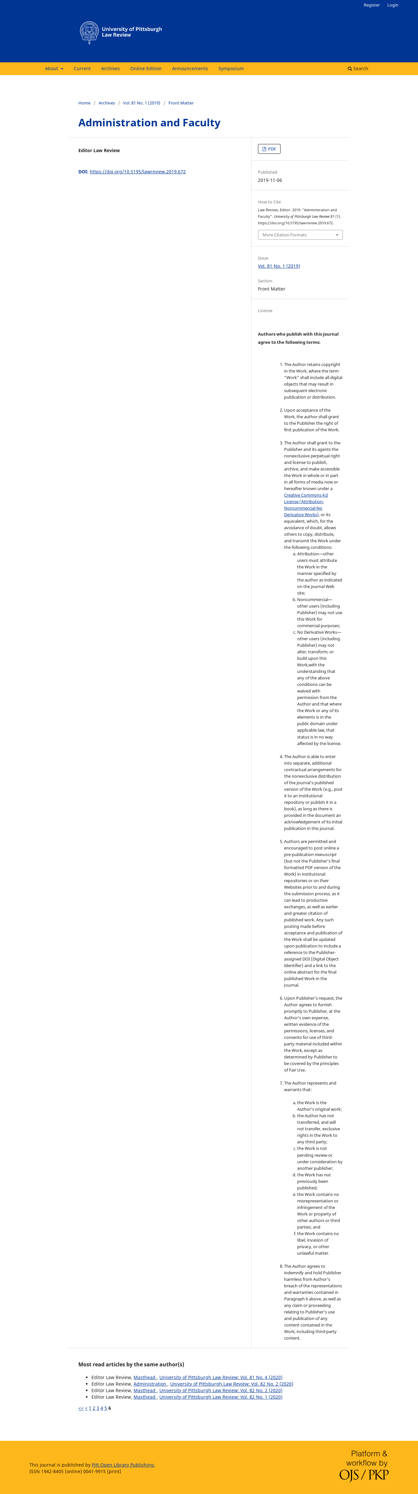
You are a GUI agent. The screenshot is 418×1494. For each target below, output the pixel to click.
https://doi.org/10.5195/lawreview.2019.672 (138, 171)
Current (82, 68)
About (52, 68)
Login (392, 5)
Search (358, 68)
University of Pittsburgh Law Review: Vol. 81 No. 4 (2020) (220, 1377)
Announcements (190, 68)
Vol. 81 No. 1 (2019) (141, 103)
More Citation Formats (285, 235)
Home (84, 103)
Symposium (231, 68)
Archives (110, 68)
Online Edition (146, 68)
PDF (271, 149)
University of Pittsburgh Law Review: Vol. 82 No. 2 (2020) (231, 1384)
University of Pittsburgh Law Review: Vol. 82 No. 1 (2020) (220, 1397)
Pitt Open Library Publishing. (123, 1465)
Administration (151, 1384)
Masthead (145, 1377)
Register (372, 5)
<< (81, 1408)
